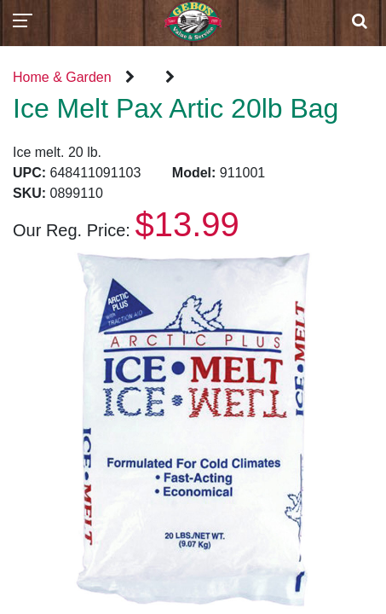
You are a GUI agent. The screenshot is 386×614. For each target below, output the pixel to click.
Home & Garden (62, 77)
